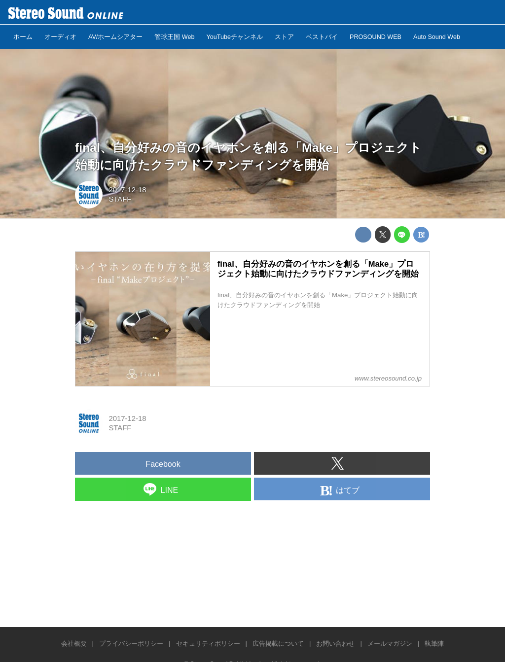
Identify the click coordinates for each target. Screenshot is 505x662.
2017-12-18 (127, 190)
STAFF (119, 199)
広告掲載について (278, 643)
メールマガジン (389, 643)
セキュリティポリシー (208, 643)
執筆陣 (434, 643)
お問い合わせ (335, 643)
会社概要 (74, 643)
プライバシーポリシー (131, 643)
